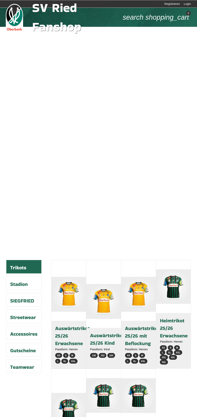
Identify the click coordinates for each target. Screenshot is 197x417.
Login (187, 3)
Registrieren (172, 3)
